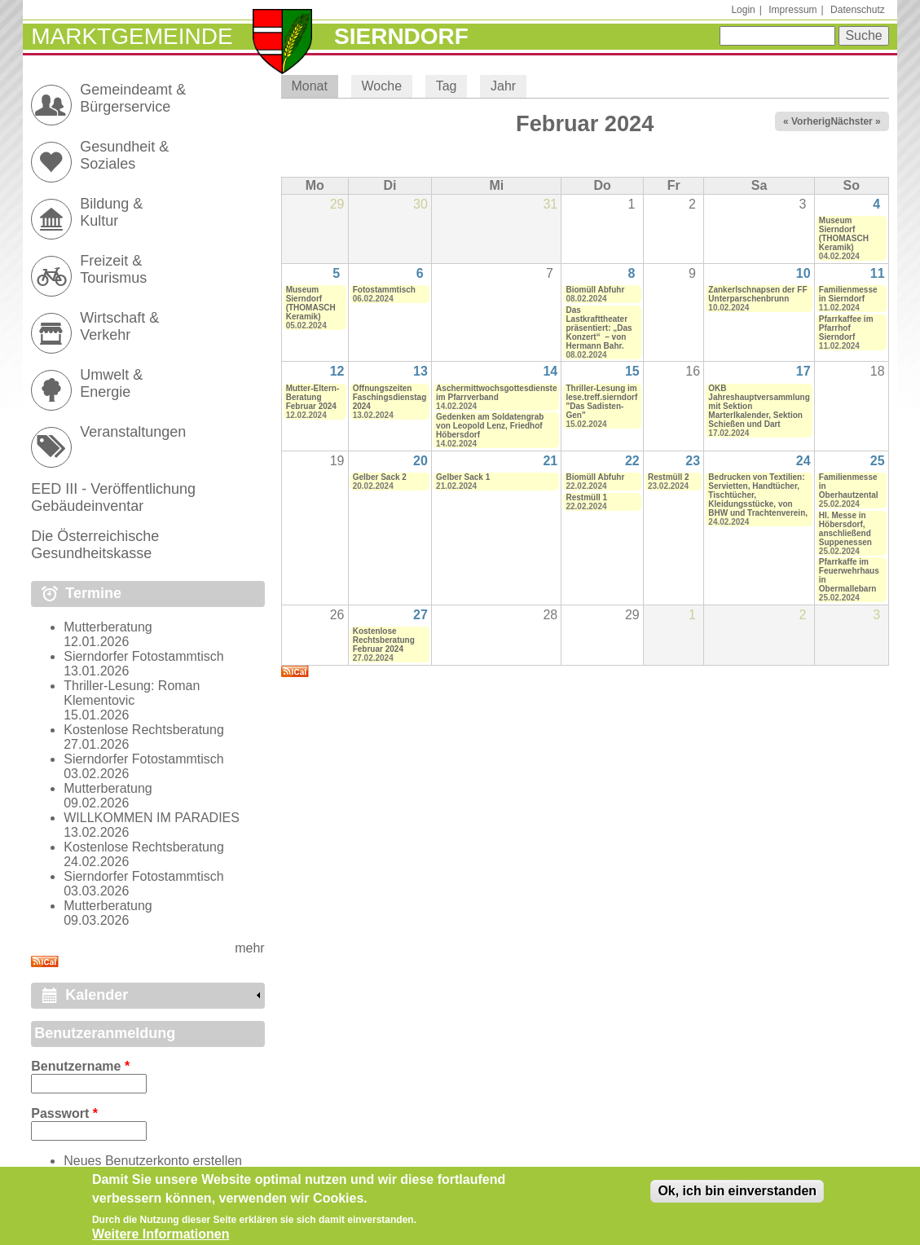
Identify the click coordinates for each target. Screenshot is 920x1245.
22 (632, 461)
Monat (314, 86)
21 (550, 461)
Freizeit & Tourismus (113, 269)
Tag (446, 86)
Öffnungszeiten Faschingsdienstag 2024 (390, 397)
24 (803, 461)
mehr (249, 948)
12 (337, 371)
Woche (382, 86)
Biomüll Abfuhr (595, 289)
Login (743, 9)
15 (632, 371)
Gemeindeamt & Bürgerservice (133, 98)
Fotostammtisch (384, 289)
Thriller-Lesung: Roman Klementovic (132, 693)
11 (877, 273)
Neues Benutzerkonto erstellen (153, 1161)
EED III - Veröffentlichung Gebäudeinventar (113, 497)
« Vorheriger (811, 121)
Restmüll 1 (586, 497)
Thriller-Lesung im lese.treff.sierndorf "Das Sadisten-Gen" (601, 402)
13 (420, 371)
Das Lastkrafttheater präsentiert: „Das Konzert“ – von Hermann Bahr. (599, 328)
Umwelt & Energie (111, 383)
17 (803, 371)
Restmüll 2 (668, 477)
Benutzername (80, 1066)
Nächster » (855, 121)
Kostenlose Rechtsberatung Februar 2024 (384, 640)
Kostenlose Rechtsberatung (144, 730)
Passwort (64, 1113)
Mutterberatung (108, 627)
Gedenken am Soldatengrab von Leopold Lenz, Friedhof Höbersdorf (490, 425)
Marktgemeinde (131, 36)
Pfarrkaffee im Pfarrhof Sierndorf (846, 328)
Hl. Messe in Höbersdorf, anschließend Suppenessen (845, 529)
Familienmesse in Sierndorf (848, 294)
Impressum (792, 9)
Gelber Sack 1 (463, 477)
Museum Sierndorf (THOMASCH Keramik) (844, 234)
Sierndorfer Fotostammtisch (144, 656)
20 (420, 461)
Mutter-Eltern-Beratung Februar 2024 (313, 397)
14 (550, 371)
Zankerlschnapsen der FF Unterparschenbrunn (757, 294)
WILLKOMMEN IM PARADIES (152, 818)
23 (692, 461)
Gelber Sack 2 (380, 477)
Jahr (503, 86)
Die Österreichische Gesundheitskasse (95, 544)
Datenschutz (857, 9)
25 (877, 461)
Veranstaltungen (133, 432)
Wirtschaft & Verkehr (119, 326)
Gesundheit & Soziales (124, 155)
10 (803, 273)
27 (420, 615)
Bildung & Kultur (111, 212)
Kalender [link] (96, 995)
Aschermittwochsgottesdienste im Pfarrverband (496, 393)
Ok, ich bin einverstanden (737, 1198)
